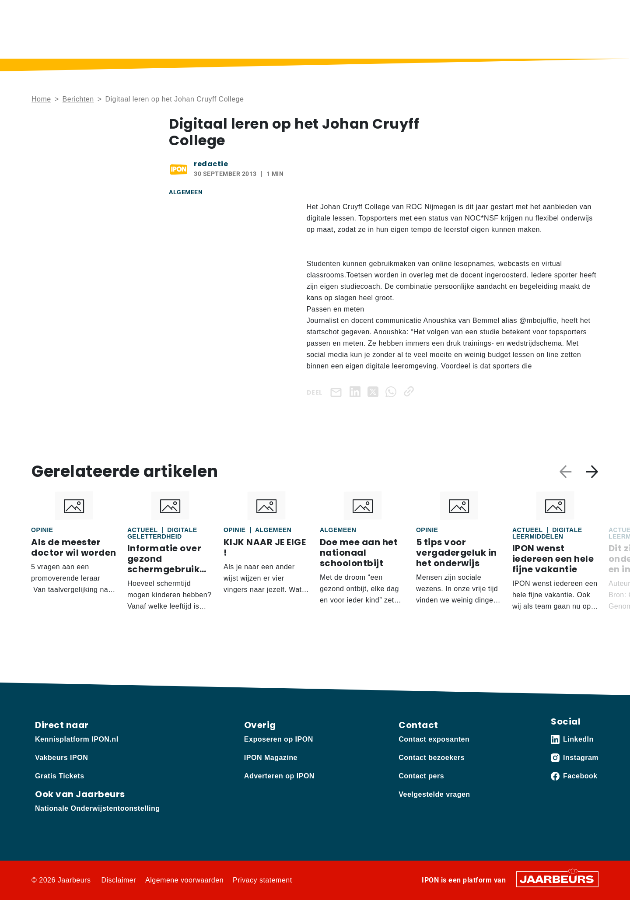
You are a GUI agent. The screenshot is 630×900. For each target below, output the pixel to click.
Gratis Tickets (59, 776)
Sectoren (506, 42)
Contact (478, 12)
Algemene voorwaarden (184, 880)
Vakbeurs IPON (573, 42)
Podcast (331, 42)
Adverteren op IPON (279, 776)
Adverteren (129, 12)
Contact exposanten (434, 739)
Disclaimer (118, 880)
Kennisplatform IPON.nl (77, 739)
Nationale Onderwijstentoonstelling (97, 808)
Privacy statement (262, 880)
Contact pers (421, 776)
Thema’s (448, 42)
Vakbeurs (94, 12)
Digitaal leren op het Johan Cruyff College (174, 99)
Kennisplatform (53, 12)
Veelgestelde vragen (434, 794)
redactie (211, 164)
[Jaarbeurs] (557, 879)
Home (242, 42)
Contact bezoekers (432, 757)
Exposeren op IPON (278, 739)
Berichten (285, 42)
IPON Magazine (389, 42)
